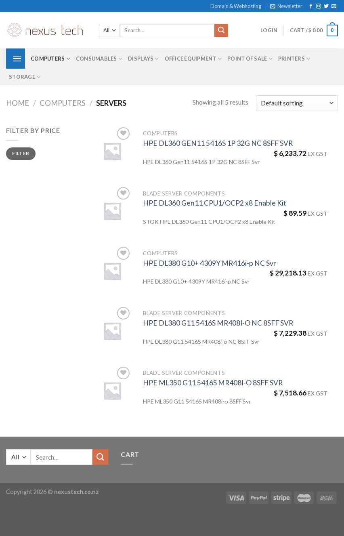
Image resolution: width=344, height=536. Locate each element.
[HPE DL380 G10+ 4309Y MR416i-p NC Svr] (112, 271)
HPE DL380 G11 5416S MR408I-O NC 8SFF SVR (218, 323)
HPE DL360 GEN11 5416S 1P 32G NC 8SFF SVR (218, 143)
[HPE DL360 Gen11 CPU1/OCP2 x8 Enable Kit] (112, 211)
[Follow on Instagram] (318, 6)
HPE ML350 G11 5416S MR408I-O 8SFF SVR (213, 382)
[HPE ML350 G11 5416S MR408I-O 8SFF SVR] (112, 390)
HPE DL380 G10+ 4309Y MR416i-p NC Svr (209, 263)
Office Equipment (193, 59)
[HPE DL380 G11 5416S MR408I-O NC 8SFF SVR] (112, 331)
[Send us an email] (333, 6)
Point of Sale (250, 59)
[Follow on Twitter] (326, 6)
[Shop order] (297, 103)
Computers (50, 59)
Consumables (99, 59)
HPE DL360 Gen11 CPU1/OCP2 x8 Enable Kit (214, 203)
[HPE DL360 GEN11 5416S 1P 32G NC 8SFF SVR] (112, 151)
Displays (143, 59)
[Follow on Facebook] (310, 6)
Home (17, 103)
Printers (294, 59)
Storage (24, 77)
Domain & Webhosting (235, 6)
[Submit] (221, 31)
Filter (20, 153)
